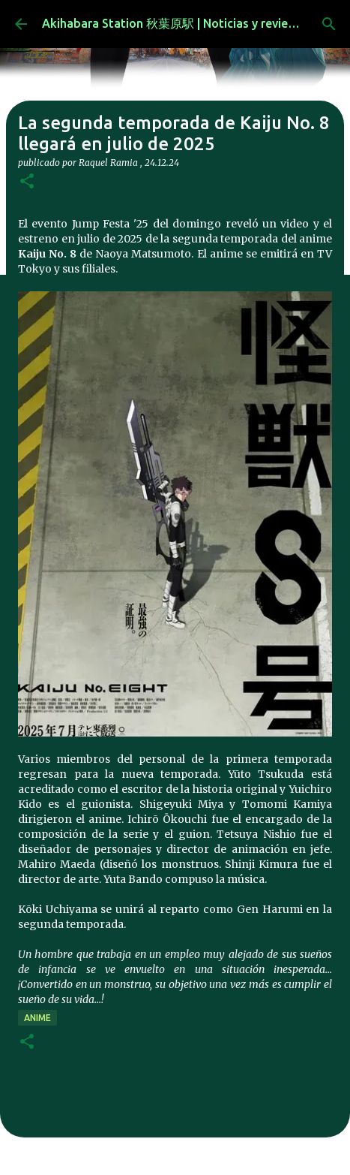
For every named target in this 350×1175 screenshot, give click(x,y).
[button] (27, 182)
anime (37, 1018)
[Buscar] (329, 24)
